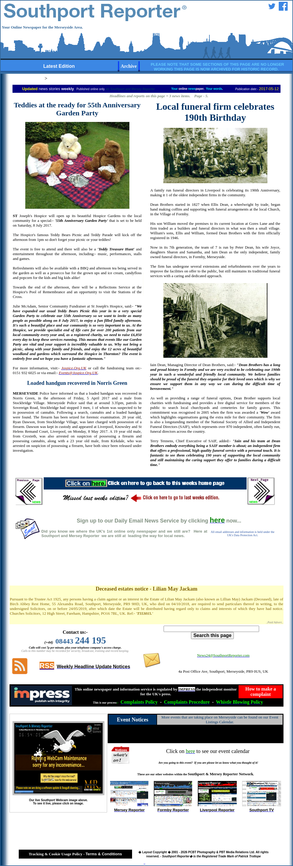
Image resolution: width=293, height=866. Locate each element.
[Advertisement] (146, 569)
